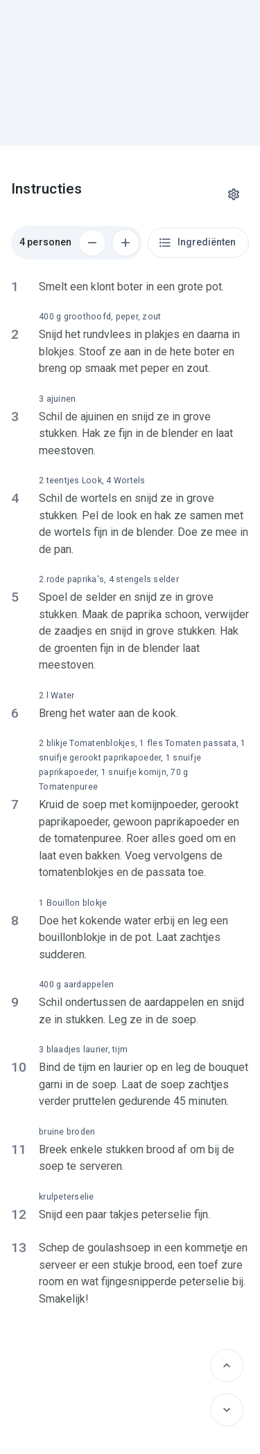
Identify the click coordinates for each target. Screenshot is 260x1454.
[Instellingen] (233, 194)
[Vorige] (226, 1365)
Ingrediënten (197, 243)
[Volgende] (226, 1409)
